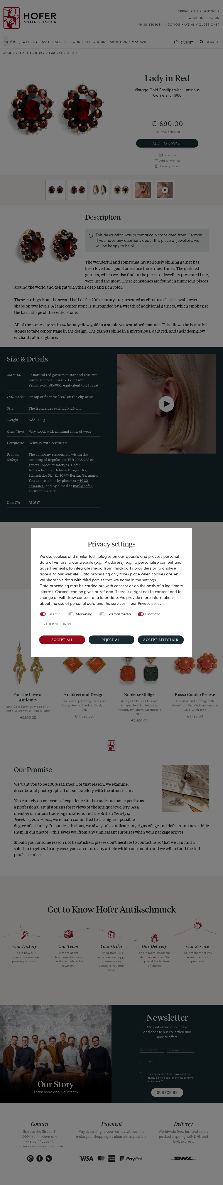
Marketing (84, 614)
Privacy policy (150, 603)
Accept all (62, 640)
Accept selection (160, 640)
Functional (153, 614)
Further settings (55, 624)
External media (119, 614)
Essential (54, 614)
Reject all (112, 640)
